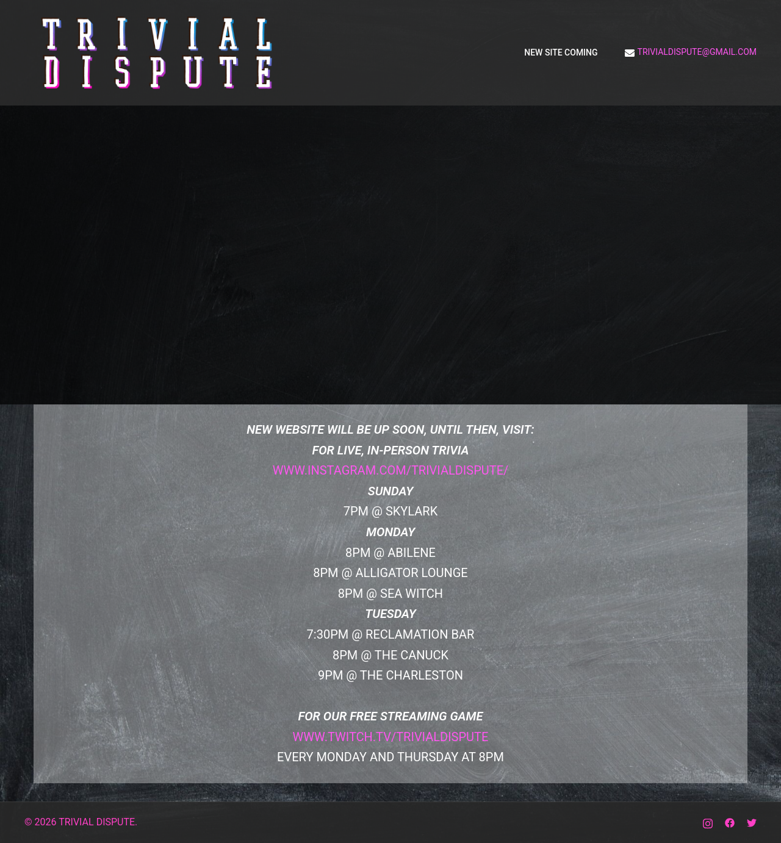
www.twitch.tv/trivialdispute (391, 737)
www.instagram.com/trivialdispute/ (391, 470)
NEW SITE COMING (560, 52)
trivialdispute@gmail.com (691, 52)
